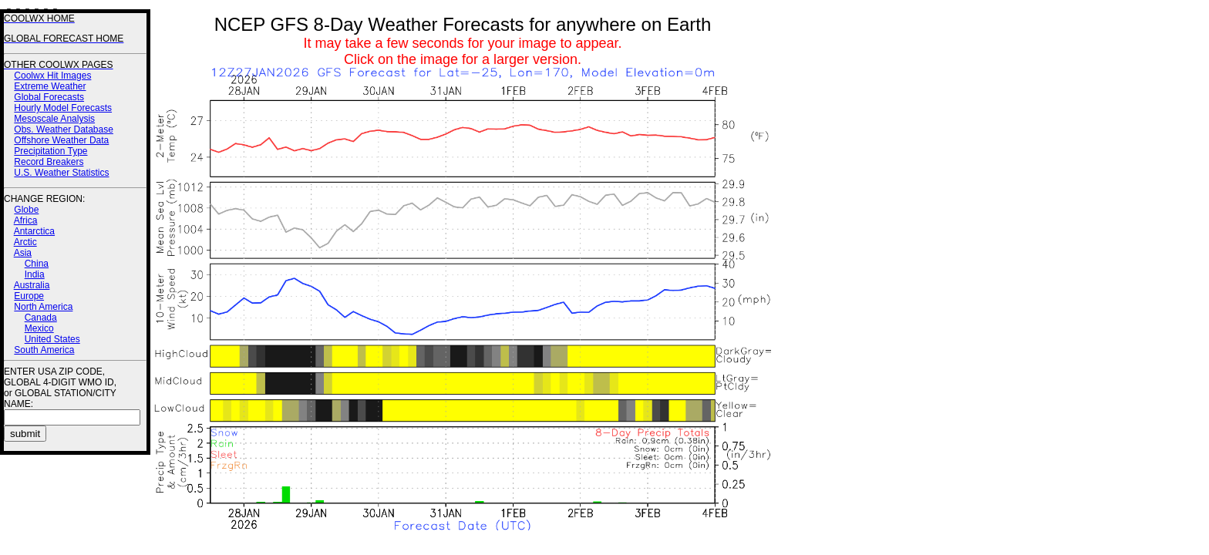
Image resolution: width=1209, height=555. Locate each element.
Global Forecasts (49, 97)
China (37, 263)
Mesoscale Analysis (54, 118)
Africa (26, 220)
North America (43, 306)
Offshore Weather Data (61, 140)
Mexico (39, 328)
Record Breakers (48, 161)
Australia (32, 285)
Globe (26, 209)
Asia (23, 252)
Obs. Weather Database (63, 129)
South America (44, 350)
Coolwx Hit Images (52, 75)
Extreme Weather (50, 86)
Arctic (25, 242)
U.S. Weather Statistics (61, 172)
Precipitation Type (50, 151)
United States (52, 339)
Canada (41, 317)
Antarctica (34, 231)
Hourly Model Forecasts (63, 108)
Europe (29, 296)
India (35, 274)
